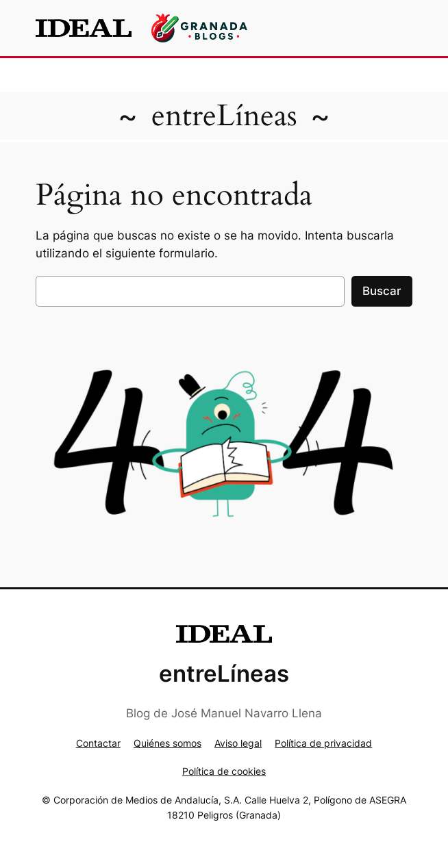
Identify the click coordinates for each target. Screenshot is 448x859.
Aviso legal (238, 743)
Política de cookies (224, 771)
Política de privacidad (323, 743)
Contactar (98, 743)
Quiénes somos (167, 743)
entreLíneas (224, 115)
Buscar (381, 291)
